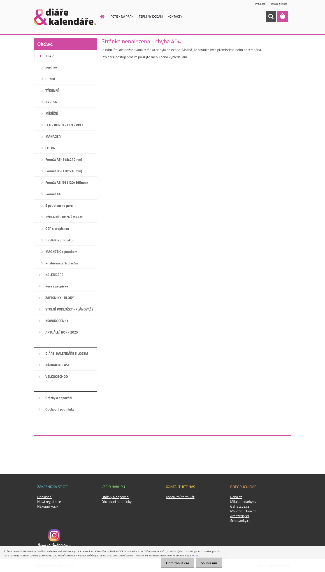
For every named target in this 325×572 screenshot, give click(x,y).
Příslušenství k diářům (61, 263)
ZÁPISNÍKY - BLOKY (59, 297)
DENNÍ (50, 79)
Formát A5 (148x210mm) (63, 159)
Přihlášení (260, 4)
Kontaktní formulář (180, 497)
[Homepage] (100, 16)
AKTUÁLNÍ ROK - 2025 (61, 332)
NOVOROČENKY (56, 320)
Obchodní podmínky (59, 409)
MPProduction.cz (243, 511)
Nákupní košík (47, 506)
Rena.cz (236, 497)
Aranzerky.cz (239, 515)
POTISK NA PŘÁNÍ (123, 16)
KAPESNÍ (51, 102)
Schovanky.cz (240, 520)
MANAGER (53, 136)
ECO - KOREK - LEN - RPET (64, 125)
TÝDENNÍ (52, 90)
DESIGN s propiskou (59, 240)
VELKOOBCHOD (56, 376)
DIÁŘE (51, 55)
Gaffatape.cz (239, 506)
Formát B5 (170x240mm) (63, 171)
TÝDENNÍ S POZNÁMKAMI (64, 217)
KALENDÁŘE (54, 274)
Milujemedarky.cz (243, 501)
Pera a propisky (56, 286)
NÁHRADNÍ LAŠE (57, 365)
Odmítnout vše (175, 563)
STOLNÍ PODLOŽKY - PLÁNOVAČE (69, 309)
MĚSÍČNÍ (51, 113)
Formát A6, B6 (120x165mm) (66, 182)
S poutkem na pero (59, 205)
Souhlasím (208, 563)
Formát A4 (53, 194)
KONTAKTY (175, 16)
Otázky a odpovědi (58, 397)
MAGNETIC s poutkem (61, 251)
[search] (271, 16)
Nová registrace (278, 4)
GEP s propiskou (57, 228)
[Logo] (65, 16)
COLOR (50, 148)
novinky (51, 67)
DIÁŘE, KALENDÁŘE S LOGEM (66, 353)
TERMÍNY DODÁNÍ (151, 16)
